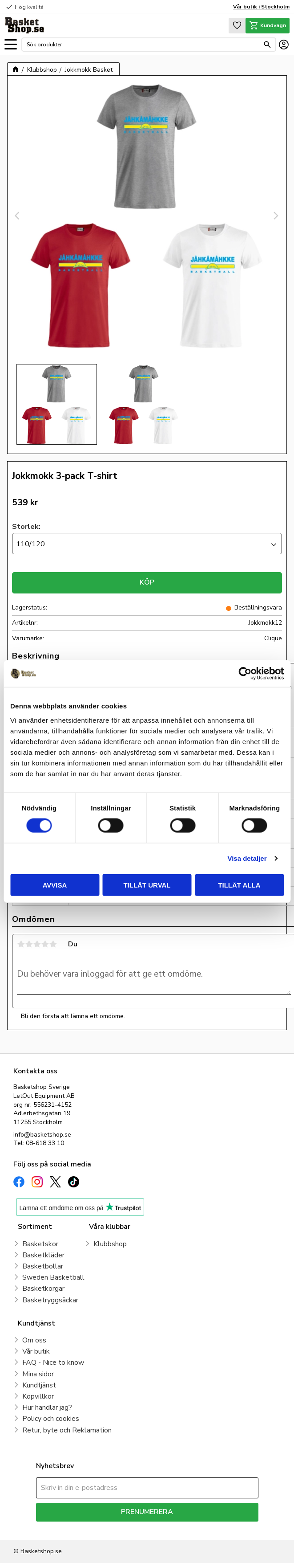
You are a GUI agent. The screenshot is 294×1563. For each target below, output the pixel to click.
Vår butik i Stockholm (261, 6)
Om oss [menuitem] (34, 1340)
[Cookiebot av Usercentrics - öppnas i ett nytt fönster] (245, 673)
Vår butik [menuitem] (36, 1351)
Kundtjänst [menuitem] (39, 1385)
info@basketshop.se (42, 1134)
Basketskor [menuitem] (40, 1244)
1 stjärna (21, 944)
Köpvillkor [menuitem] (38, 1396)
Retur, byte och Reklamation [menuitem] (67, 1430)
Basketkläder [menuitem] (43, 1255)
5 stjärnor (53, 944)
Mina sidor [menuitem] (38, 1374)
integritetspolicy (178, 1528)
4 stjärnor (45, 944)
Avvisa (55, 884)
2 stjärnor (29, 944)
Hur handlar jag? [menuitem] (47, 1407)
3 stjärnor (37, 944)
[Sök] (267, 44)
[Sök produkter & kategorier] (143, 44)
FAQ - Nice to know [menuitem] (53, 1362)
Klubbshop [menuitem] (110, 1244)
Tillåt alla (239, 884)
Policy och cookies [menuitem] (50, 1419)
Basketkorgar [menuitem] (43, 1288)
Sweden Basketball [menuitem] (53, 1277)
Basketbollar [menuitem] (42, 1266)
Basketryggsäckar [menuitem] (50, 1300)
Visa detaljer (246, 858)
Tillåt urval (146, 884)
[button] (10, 45)
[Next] (276, 216)
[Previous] (18, 216)
